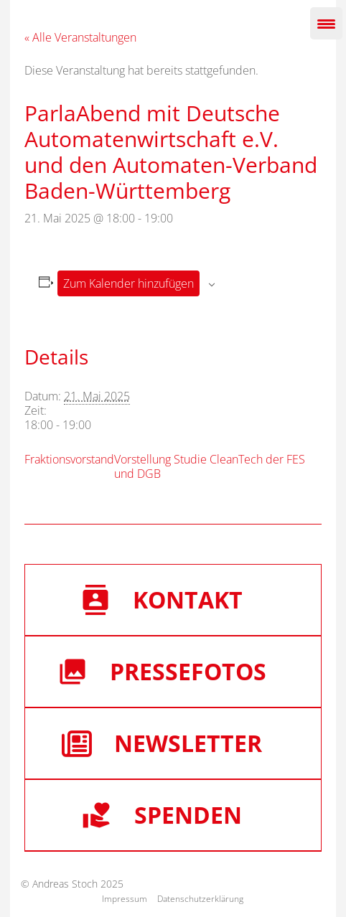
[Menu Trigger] (326, 23)
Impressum (124, 899)
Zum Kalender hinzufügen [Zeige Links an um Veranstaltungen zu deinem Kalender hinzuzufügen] (128, 283)
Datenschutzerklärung (200, 899)
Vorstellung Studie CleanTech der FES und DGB (209, 466)
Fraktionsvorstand (69, 459)
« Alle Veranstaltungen (80, 37)
